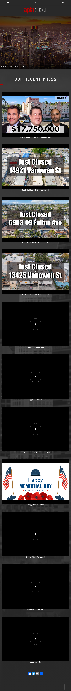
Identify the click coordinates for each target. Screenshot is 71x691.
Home (3, 67)
